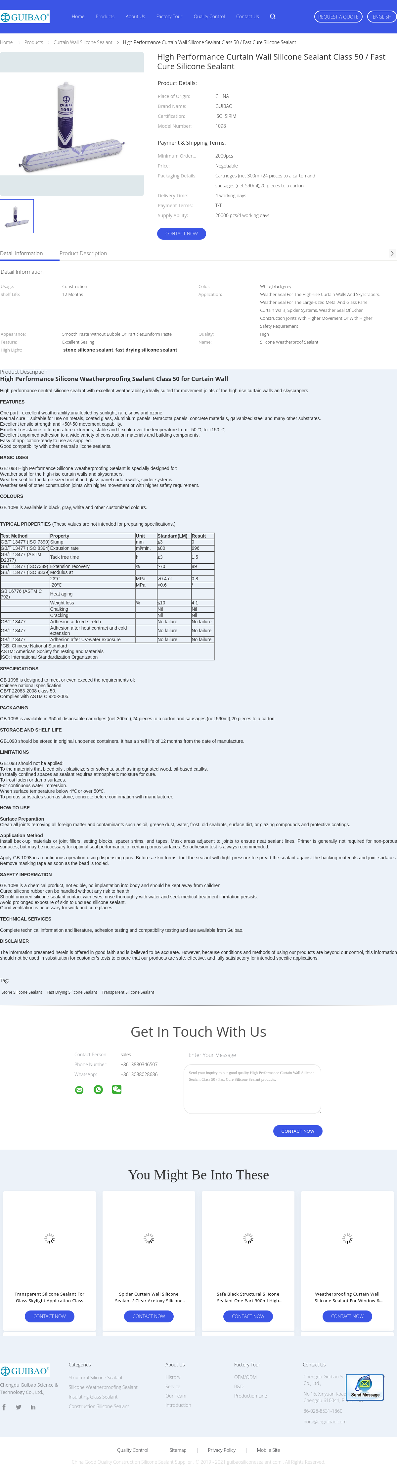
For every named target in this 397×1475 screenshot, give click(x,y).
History (172, 1377)
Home (78, 16)
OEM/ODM (245, 1377)
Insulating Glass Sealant (93, 1397)
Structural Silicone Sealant (96, 1377)
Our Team (175, 1396)
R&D (238, 1386)
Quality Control (209, 16)
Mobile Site (268, 1450)
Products (105, 16)
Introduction (178, 1405)
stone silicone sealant (22, 992)
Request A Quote (338, 17)
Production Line (250, 1396)
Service (172, 1386)
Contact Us (247, 16)
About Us (135, 16)
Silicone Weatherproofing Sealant (103, 1387)
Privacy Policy (222, 1450)
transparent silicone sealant (128, 992)
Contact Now (181, 233)
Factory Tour (169, 16)
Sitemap (178, 1450)
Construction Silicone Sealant (99, 1406)
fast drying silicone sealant (72, 992)
